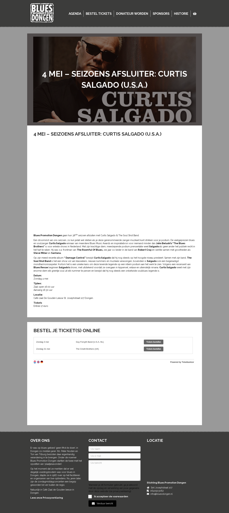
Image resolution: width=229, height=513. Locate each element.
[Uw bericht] (114, 470)
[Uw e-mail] (114, 456)
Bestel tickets (99, 14)
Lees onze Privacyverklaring (46, 498)
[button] (102, 503)
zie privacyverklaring (119, 491)
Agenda (75, 14)
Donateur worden (132, 14)
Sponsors (161, 14)
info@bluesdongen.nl (161, 494)
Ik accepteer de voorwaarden (108, 496)
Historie (181, 14)
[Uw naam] (114, 449)
